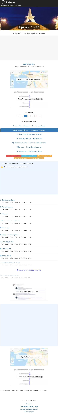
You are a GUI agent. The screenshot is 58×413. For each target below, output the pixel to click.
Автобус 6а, (29, 64)
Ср (25, 116)
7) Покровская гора (6, 242)
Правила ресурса (29, 411)
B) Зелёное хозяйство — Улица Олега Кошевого (29, 130)
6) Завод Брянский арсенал (9, 235)
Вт (21, 116)
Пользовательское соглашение (29, 406)
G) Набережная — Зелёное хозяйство (29, 151)
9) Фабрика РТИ (5, 256)
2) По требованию (6, 207)
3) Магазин (4, 214)
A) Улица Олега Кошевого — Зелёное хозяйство (29, 126)
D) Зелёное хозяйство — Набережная (29, 138)
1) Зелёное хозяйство (7, 200)
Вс (39, 116)
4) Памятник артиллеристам (10, 221)
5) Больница (4, 228)
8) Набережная (5, 249)
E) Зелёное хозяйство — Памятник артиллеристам (29, 143)
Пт (32, 116)
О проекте (29, 404)
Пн (18, 116)
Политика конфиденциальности (29, 409)
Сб (36, 116)
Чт (29, 116)
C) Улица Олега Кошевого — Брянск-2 (29, 134)
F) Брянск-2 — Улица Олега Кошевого (29, 147)
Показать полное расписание (29, 270)
